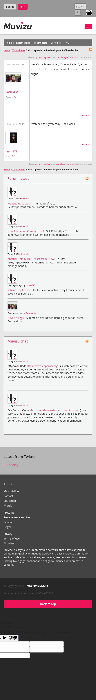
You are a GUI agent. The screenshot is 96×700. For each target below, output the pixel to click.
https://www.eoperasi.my (41, 366)
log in (37, 57)
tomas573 (30, 285)
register (46, 57)
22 (13, 156)
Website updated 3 (20, 203)
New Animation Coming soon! (26, 231)
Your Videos (18, 50)
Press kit (9, 512)
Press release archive (17, 517)
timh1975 (11, 151)
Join (22, 6)
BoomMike (12, 92)
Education (10, 500)
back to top (48, 604)
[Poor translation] (13, 638)
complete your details (66, 57)
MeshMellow (11, 491)
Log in (10, 6)
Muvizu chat (18, 341)
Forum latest (18, 178)
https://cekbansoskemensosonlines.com (55, 410)
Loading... (12, 465)
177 (14, 96)
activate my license (20, 290)
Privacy (8, 533)
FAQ (67, 42)
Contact (8, 496)
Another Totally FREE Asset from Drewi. (32, 259)
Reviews (9, 522)
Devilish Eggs (16, 318)
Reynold (25, 198)
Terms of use (12, 538)
